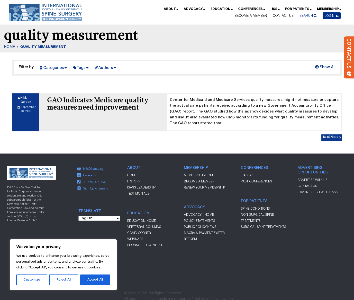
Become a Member (251, 15)
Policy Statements (199, 220)
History (133, 181)
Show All (325, 67)
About (171, 10)
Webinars (135, 239)
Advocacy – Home (199, 214)
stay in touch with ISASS (318, 192)
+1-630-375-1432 (95, 182)
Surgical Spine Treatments (263, 226)
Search (306, 15)
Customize (32, 280)
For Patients (298, 10)
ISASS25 (247, 175)
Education (221, 10)
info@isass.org (93, 168)
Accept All (95, 280)
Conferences (251, 10)
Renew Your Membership (204, 187)
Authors (105, 68)
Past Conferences (256, 181)
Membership (329, 10)
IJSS (275, 10)
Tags (81, 68)
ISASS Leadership (141, 187)
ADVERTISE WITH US (312, 180)
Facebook (89, 175)
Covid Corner (139, 233)
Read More (330, 139)
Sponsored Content (144, 245)
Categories (53, 68)
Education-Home (141, 220)
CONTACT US (307, 186)
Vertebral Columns (144, 226)
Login (332, 15)
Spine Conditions (255, 208)
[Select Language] (99, 218)
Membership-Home (199, 175)
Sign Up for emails (95, 188)
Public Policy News (200, 226)
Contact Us (283, 15)
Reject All (63, 280)
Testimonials (138, 193)
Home (132, 175)
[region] (63, 264)
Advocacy (194, 10)
